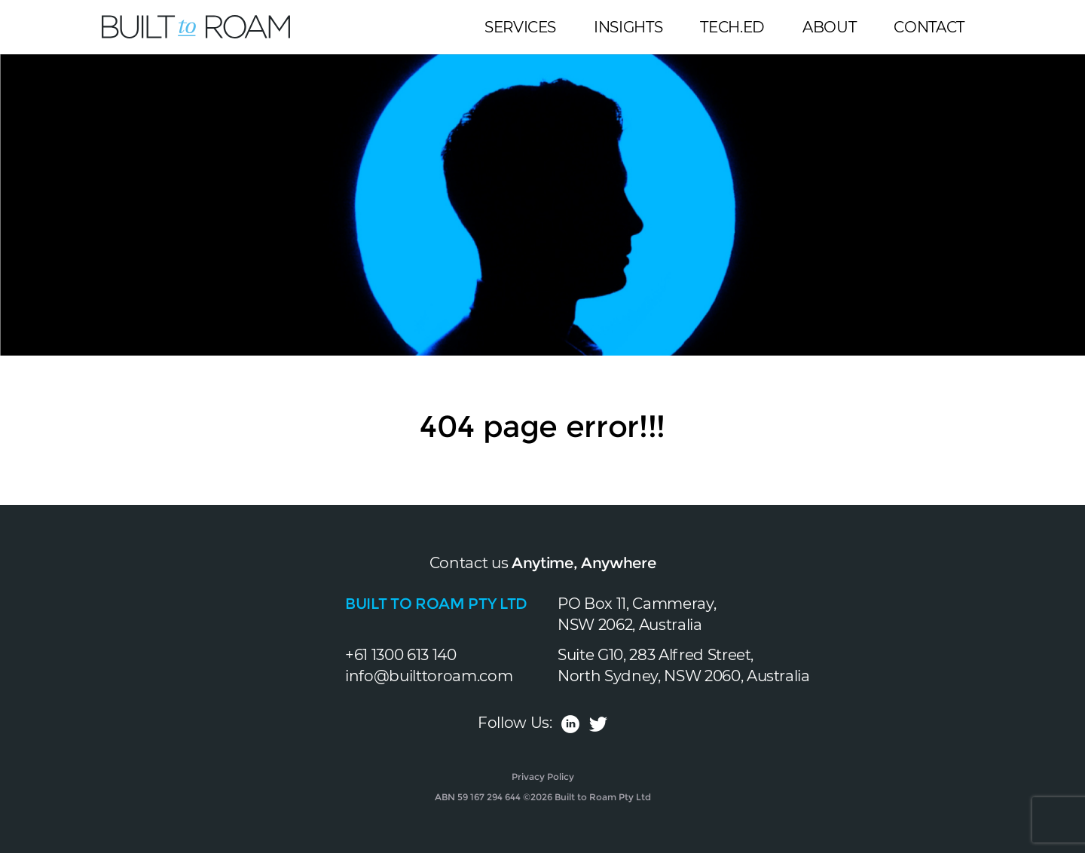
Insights (628, 27)
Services (520, 27)
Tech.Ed (732, 27)
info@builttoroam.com (428, 676)
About (829, 27)
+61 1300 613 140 (401, 655)
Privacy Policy (543, 776)
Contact (929, 27)
